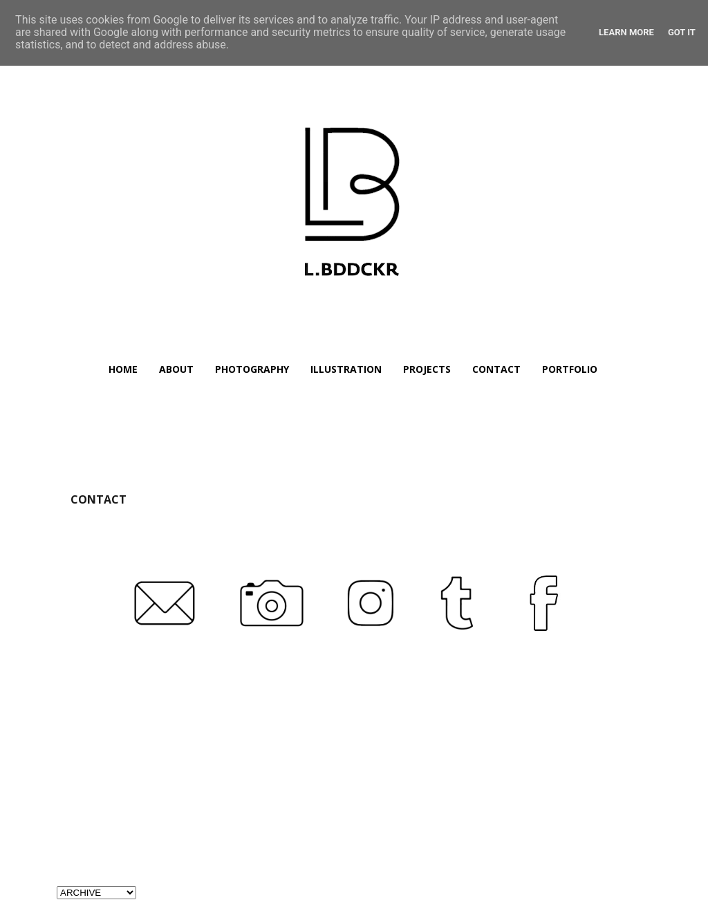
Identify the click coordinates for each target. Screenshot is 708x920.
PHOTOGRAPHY (252, 369)
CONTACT (496, 369)
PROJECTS (427, 369)
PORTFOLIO (569, 369)
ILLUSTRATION (346, 369)
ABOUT (176, 369)
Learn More (626, 32)
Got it (682, 32)
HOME (123, 369)
